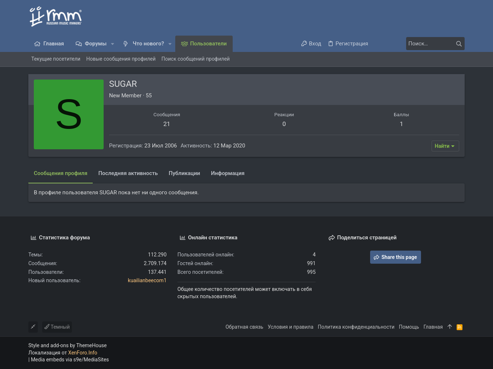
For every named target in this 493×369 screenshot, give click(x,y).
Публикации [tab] (184, 173)
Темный (57, 327)
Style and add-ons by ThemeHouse (67, 345)
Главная (433, 327)
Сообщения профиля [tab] (60, 173)
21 (166, 123)
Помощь (409, 327)
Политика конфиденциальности (356, 327)
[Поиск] (419, 43)
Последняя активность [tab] (128, 173)
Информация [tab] (227, 173)
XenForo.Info (82, 353)
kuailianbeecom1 (147, 280)
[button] (112, 43)
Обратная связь (244, 327)
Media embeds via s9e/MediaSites (70, 359)
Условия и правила (290, 327)
